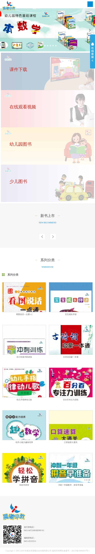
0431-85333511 (30, 541)
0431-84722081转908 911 (34, 530)
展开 (92, 52)
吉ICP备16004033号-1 (80, 551)
